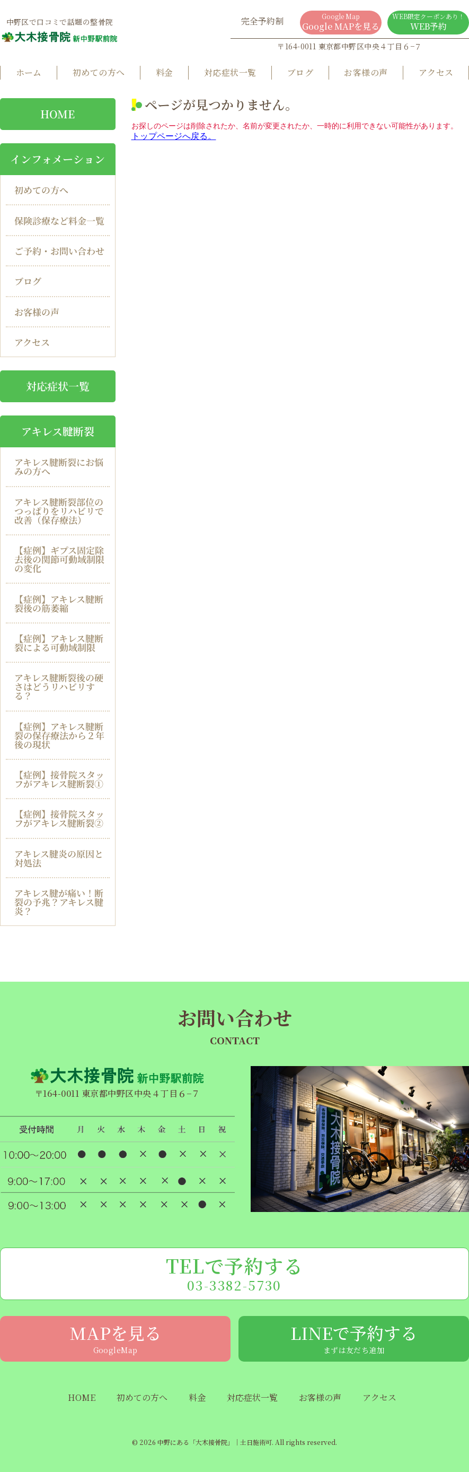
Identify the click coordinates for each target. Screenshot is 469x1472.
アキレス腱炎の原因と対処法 (58, 858)
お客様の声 (365, 72)
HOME (81, 1397)
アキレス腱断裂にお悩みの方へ (58, 466)
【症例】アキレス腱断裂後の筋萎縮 (58, 603)
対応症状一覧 (230, 72)
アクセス (436, 72)
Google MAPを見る (341, 22)
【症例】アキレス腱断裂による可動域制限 (58, 643)
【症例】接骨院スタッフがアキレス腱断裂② (59, 818)
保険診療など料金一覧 (59, 220)
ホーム (29, 72)
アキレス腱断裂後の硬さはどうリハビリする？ (58, 686)
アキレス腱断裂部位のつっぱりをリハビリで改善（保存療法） (59, 510)
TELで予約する (234, 1273)
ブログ (300, 72)
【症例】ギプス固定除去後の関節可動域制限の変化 (59, 559)
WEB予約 (428, 22)
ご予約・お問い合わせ (59, 250)
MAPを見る (115, 1337)
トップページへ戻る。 (173, 136)
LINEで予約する (353, 1337)
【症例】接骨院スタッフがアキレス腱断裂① (59, 779)
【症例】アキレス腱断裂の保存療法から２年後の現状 (59, 735)
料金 (164, 72)
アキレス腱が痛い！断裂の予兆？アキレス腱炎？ (58, 901)
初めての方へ (99, 72)
